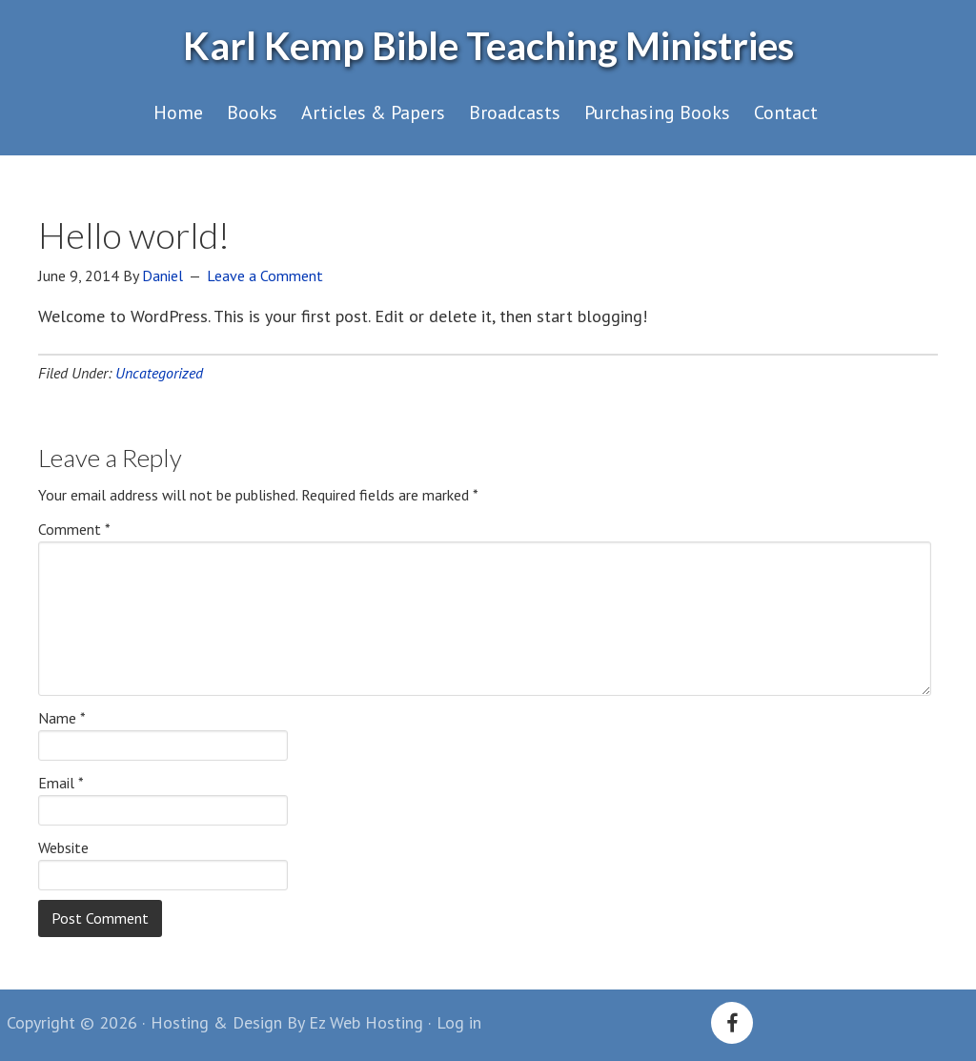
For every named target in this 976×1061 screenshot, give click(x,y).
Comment (74, 529)
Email (61, 782)
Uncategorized (159, 372)
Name (62, 717)
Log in (459, 1022)
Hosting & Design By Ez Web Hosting (287, 1022)
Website (63, 847)
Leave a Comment (265, 275)
